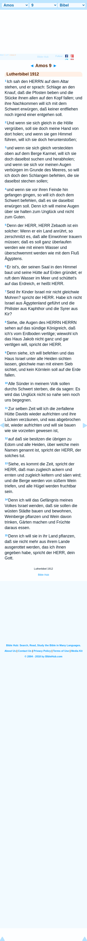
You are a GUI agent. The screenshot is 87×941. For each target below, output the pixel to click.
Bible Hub (43, 574)
